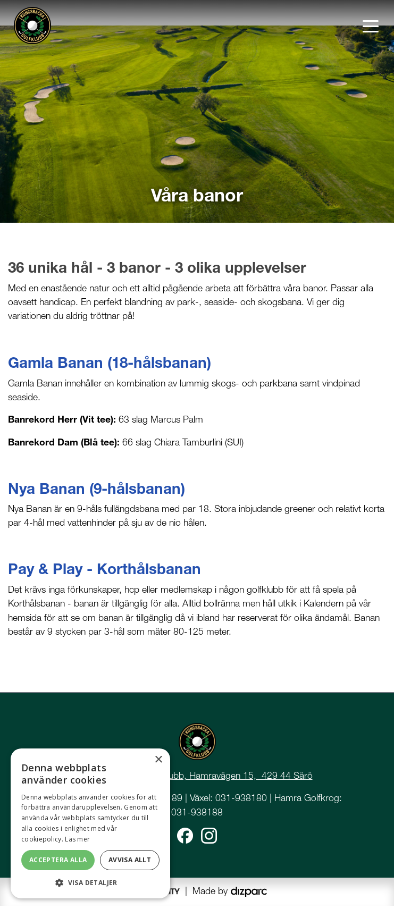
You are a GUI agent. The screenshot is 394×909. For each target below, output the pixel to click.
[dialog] (90, 823)
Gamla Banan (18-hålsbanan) (109, 366)
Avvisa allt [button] (129, 859)
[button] (90, 882)
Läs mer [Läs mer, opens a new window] (77, 839)
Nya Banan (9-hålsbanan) (96, 491)
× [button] (158, 760)
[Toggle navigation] (370, 25)
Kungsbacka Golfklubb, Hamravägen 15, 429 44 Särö (203, 778)
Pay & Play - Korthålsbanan (104, 572)
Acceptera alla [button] (58, 859)
